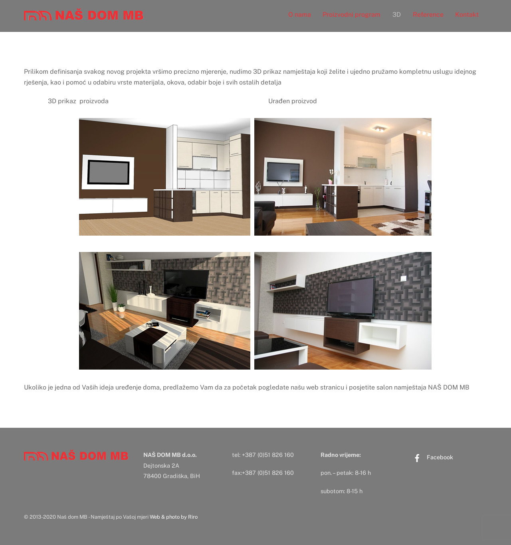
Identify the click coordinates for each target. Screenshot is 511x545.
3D (396, 14)
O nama (299, 14)
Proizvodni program (351, 14)
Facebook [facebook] (431, 457)
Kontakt (467, 14)
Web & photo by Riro (174, 517)
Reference (428, 14)
